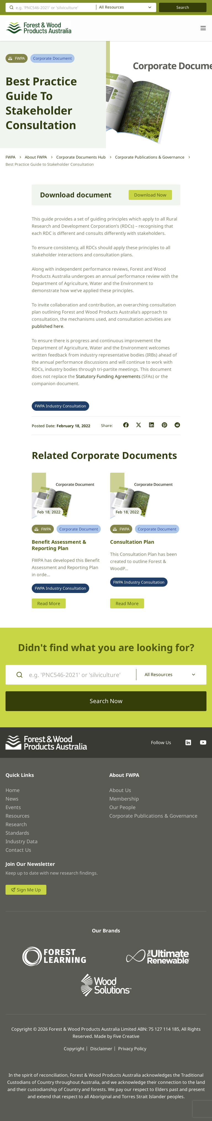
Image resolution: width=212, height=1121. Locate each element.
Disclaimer (101, 1048)
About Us (120, 790)
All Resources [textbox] (111, 7)
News (12, 798)
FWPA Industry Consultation (60, 406)
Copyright (74, 1048)
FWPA (10, 157)
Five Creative (126, 1036)
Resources (18, 815)
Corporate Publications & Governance (149, 157)
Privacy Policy (132, 1048)
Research (16, 824)
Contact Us (18, 850)
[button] (126, 425)
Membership (124, 798)
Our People (122, 807)
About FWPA (36, 157)
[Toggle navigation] (200, 28)
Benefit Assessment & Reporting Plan (59, 544)
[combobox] (126, 7)
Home (13, 790)
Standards (17, 832)
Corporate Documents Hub (81, 157)
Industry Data (22, 841)
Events (13, 807)
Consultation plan (132, 541)
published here (47, 326)
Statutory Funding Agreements (108, 376)
